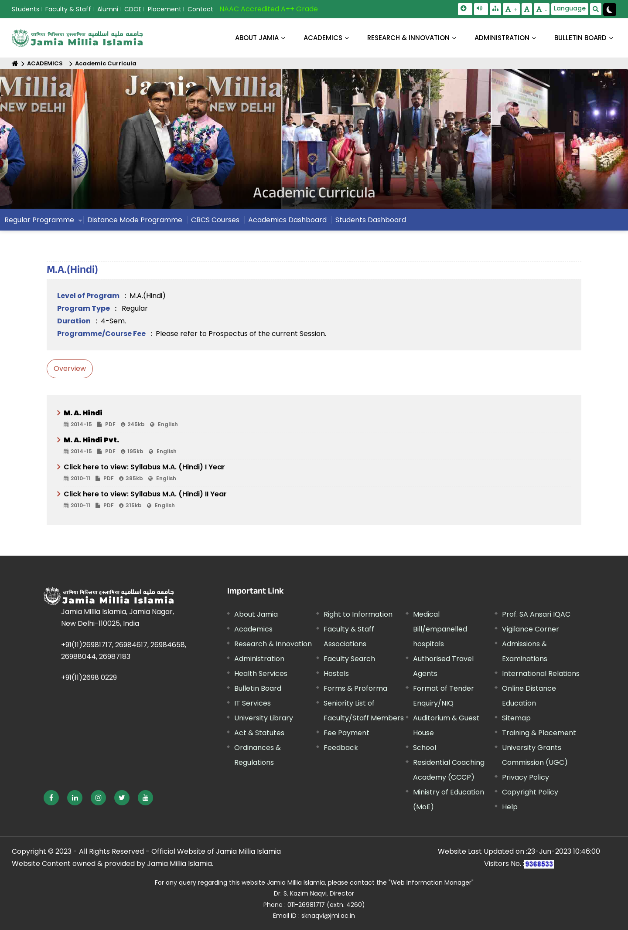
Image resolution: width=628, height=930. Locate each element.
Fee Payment (346, 733)
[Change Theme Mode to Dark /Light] (609, 9)
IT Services (252, 703)
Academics (253, 629)
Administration (259, 659)
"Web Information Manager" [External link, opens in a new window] (431, 882)
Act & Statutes (259, 733)
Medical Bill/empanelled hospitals (440, 629)
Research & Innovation (273, 644)
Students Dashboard (370, 220)
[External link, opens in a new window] (51, 797)
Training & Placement (539, 733)
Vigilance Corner (530, 629)
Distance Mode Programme (134, 220)
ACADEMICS (323, 37)
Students (25, 9)
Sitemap (516, 718)
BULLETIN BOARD (580, 37)
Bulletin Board (257, 688)
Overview (70, 368)
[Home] (15, 63)
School (424, 748)
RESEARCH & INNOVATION (408, 37)
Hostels (336, 674)
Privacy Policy (525, 777)
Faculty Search (349, 659)
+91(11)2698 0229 (89, 677)
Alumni (107, 9)
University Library (263, 718)
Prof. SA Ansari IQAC (536, 614)
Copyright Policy (530, 792)
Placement (164, 9)
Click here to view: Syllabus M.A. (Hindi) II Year (317, 500)
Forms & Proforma (355, 688)
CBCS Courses (215, 220)
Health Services (260, 674)
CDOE (133, 9)
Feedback (341, 748)
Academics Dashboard (287, 220)
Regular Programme (39, 220)
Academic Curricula (106, 63)
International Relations (541, 674)
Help (510, 807)
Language (570, 8)
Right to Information (358, 614)
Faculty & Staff (68, 9)
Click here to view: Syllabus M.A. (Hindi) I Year (317, 473)
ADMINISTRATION (501, 37)
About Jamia (257, 37)
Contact (200, 9)
